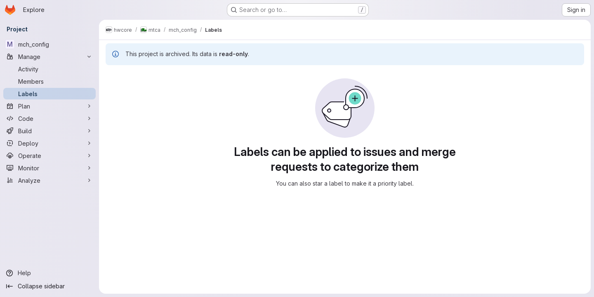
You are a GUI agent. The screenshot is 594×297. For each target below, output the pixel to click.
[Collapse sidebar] (49, 286)
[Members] (49, 81)
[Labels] (49, 93)
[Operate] (49, 155)
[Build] (49, 131)
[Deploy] (49, 143)
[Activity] (49, 69)
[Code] (49, 118)
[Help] (49, 273)
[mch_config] (49, 44)
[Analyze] (49, 180)
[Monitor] (49, 168)
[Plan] (49, 106)
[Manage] (49, 56)
